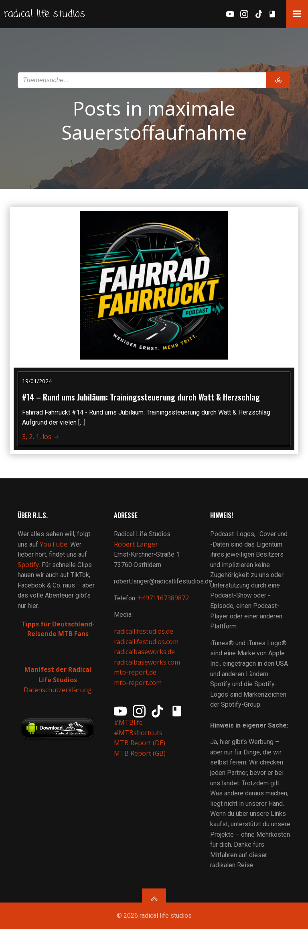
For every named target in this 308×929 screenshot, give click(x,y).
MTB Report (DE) (139, 742)
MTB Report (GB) (140, 753)
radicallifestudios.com (146, 641)
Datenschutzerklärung (58, 689)
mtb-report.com (138, 682)
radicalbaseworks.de (144, 651)
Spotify (28, 564)
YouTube (53, 544)
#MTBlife (128, 722)
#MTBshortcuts (138, 732)
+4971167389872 (163, 598)
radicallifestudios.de (143, 631)
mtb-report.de (135, 672)
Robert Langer (136, 544)
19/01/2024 (37, 381)
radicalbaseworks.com (147, 662)
